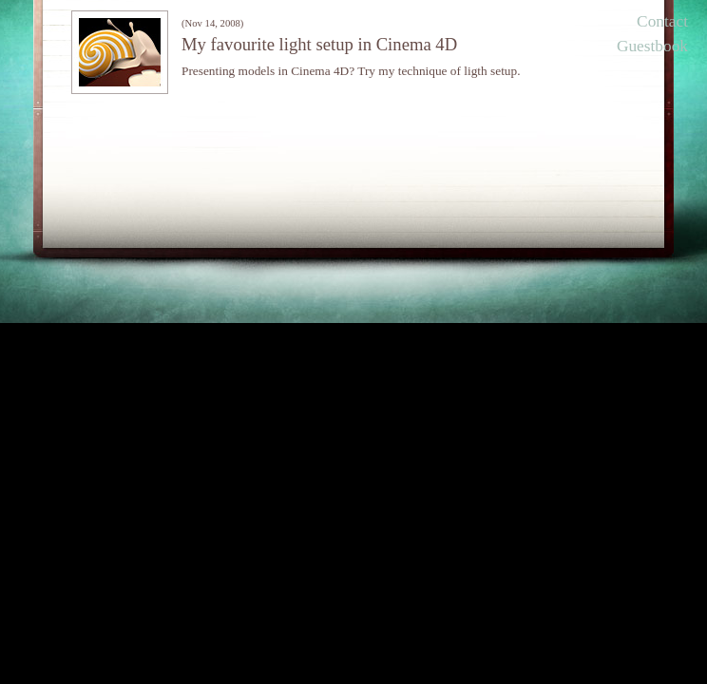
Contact (662, 21)
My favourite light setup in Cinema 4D (319, 44)
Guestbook (652, 46)
